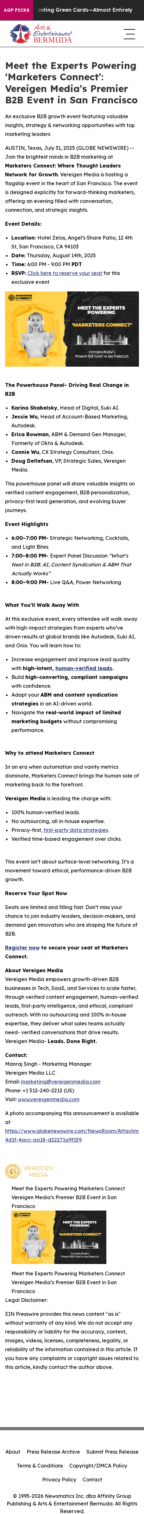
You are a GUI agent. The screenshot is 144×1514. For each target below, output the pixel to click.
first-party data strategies (76, 830)
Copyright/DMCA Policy (98, 1465)
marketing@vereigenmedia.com (60, 1081)
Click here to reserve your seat (65, 273)
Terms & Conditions (40, 1465)
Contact (92, 1479)
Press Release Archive (53, 1452)
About (12, 1452)
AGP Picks (16, 10)
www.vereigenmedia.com (48, 1099)
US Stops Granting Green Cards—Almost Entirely (72, 10)
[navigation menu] (129, 34)
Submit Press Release (112, 1452)
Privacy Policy (59, 1479)
